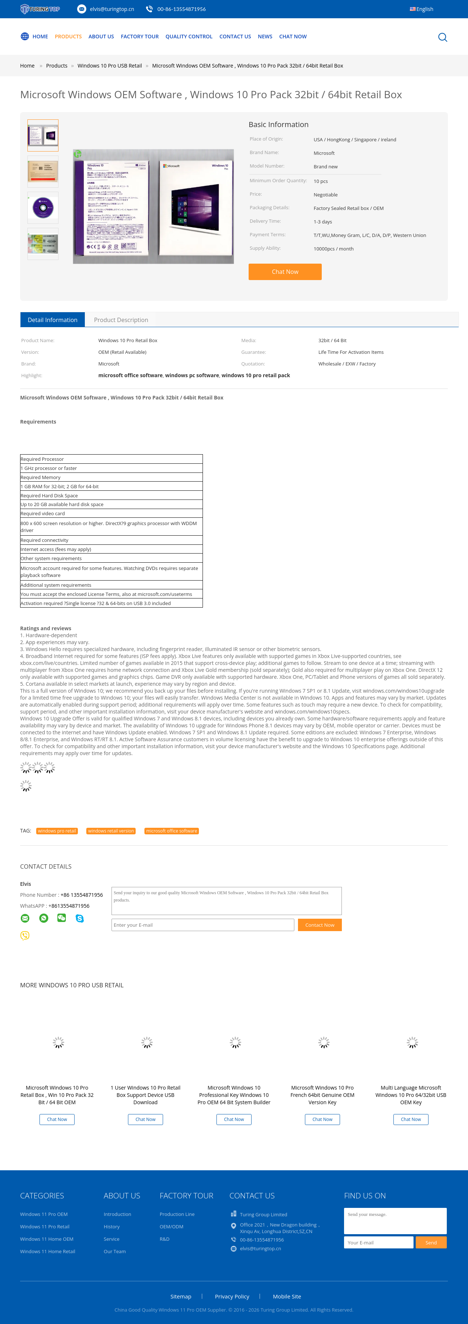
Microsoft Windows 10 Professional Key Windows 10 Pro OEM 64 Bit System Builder (234, 1095)
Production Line (177, 1214)
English (424, 8)
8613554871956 (71, 905)
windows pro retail (57, 831)
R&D (165, 1239)
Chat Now (293, 36)
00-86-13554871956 (182, 9)
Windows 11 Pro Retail (44, 1226)
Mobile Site (287, 1296)
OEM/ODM (172, 1226)
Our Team (115, 1251)
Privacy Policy (232, 1296)
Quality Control (189, 36)
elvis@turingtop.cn (112, 8)
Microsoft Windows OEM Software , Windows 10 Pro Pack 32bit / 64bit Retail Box (247, 65)
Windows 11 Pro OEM (44, 1214)
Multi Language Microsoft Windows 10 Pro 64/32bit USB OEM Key (410, 1095)
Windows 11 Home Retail (47, 1251)
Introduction (117, 1214)
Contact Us (235, 36)
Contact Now (320, 925)
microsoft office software (171, 831)
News (265, 36)
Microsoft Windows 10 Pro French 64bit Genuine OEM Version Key (322, 1095)
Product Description (121, 320)
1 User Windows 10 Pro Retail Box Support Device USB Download (145, 1095)
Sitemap (180, 1296)
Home (34, 36)
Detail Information (53, 320)
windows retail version (111, 831)
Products (68, 36)
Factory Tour (140, 36)
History (112, 1226)
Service (112, 1239)
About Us (101, 36)
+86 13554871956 (82, 894)
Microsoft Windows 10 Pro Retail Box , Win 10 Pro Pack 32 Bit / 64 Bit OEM (57, 1095)
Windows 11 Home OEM (46, 1239)
